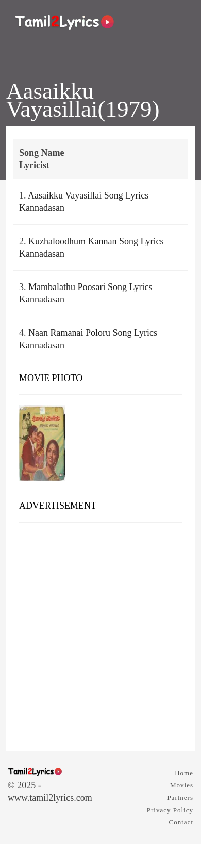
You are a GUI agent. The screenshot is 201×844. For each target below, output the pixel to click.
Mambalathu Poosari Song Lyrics (90, 287)
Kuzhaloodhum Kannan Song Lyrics (95, 241)
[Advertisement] (100, 633)
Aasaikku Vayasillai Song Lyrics (88, 195)
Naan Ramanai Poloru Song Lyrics (92, 333)
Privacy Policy (170, 810)
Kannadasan (41, 208)
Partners (180, 797)
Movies (181, 785)
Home (184, 773)
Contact (181, 822)
